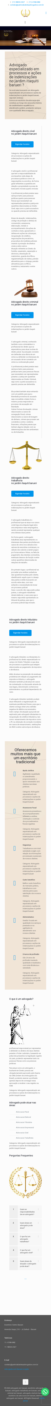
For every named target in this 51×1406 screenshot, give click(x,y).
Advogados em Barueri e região (16, 1369)
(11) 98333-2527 (18, 2)
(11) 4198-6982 (34, 2)
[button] (45, 1392)
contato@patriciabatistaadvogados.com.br (27, 5)
